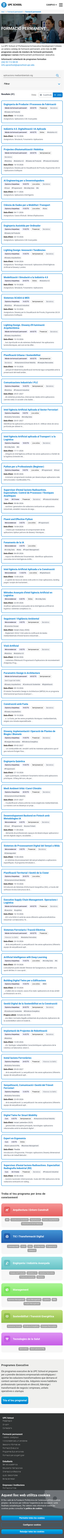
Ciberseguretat (13, 1246)
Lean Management (33, 1299)
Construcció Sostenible (19, 1220)
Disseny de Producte (17, 1273)
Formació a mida (9, 1488)
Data (30, 1246)
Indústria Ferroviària (46, 1273)
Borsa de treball (9, 1479)
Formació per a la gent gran (13, 1455)
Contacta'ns (7, 1428)
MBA (54, 1299)
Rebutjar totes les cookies (32, 1531)
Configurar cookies (32, 1525)
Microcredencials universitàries (15, 1441)
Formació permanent (15, 12)
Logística (46, 1299)
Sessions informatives (11, 1444)
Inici (2, 12)
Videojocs (32, 1250)
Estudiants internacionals (13, 1468)
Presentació (7, 1421)
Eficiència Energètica (31, 1326)
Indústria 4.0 (32, 1273)
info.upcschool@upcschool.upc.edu (17, 65)
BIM (7, 1220)
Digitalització (35, 1220)
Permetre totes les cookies (32, 1518)
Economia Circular (14, 1326)
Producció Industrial (27, 1277)
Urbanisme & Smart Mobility (32, 1224)
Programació (51, 1246)
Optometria (24, 1349)
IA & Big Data (39, 1246)
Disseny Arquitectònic (50, 1220)
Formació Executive (10, 1448)
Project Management (32, 1304)
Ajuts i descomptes (10, 1475)
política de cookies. (34, 1508)
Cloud (23, 1246)
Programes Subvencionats (13, 1452)
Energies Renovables (49, 1326)
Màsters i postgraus (10, 1437)
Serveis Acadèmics (10, 1464)
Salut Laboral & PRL (37, 1349)
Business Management (16, 1299)
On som (6, 1425)
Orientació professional (12, 1472)
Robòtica (40, 1277)
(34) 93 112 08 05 (9, 62)
